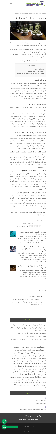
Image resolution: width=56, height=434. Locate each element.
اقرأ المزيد (23, 242)
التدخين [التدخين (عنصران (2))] (32, 355)
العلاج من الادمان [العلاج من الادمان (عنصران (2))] (24, 358)
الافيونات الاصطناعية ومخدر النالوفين (36, 336)
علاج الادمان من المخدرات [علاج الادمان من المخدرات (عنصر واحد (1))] (30, 369)
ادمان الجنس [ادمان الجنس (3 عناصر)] (29, 347)
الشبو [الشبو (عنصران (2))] (14, 355)
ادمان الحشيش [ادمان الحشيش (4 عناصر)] (18, 347)
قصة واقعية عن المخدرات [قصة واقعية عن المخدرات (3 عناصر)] (20, 371)
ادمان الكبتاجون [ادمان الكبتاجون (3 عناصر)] (32, 353)
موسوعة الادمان (25, 431)
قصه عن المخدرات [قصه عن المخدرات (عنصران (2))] (35, 382)
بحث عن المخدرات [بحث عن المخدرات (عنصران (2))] (31, 361)
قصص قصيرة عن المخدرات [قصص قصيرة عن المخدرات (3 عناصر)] (24, 377)
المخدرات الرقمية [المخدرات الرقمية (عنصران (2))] (41, 361)
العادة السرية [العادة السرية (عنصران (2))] (32, 358)
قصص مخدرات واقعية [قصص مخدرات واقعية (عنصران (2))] (29, 380)
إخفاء (28, 65)
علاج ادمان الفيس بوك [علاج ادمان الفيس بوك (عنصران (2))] (24, 363)
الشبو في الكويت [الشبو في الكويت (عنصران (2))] (41, 358)
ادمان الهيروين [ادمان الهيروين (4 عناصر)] (40, 355)
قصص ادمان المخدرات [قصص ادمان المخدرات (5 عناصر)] (36, 374)
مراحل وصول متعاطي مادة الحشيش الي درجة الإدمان (30, 73)
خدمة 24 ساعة (12, 427)
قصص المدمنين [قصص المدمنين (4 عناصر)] (20, 374)
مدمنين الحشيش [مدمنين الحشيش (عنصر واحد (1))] (24, 385)
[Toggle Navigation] (11, 3)
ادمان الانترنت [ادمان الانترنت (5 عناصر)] (40, 347)
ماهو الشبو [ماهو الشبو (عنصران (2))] (27, 382)
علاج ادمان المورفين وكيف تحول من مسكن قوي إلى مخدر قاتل (33, 233)
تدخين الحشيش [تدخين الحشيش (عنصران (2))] (21, 361)
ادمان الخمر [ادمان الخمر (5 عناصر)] (41, 350)
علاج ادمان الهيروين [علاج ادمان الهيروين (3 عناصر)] (34, 366)
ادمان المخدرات (37, 13)
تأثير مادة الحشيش (36, 83)
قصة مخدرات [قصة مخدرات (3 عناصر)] (33, 371)
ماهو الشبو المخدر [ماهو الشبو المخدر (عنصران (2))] (18, 382)
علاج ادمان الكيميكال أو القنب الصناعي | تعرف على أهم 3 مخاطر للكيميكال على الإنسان (33, 249)
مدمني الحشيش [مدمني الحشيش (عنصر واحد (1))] (30, 385)
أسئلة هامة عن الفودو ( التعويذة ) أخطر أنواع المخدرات (32, 266)
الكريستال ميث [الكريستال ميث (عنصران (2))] (15, 358)
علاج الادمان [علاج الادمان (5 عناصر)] (22, 366)
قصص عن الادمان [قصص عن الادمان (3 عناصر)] (40, 377)
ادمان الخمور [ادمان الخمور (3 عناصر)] (31, 350)
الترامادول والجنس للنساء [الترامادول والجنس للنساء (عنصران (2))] (23, 355)
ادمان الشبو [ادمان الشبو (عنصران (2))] (23, 350)
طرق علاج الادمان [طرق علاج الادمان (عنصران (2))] (36, 363)
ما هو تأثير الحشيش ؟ (38, 69)
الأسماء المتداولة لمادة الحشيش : (35, 71)
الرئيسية (44, 13)
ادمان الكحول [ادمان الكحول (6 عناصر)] (20, 352)
